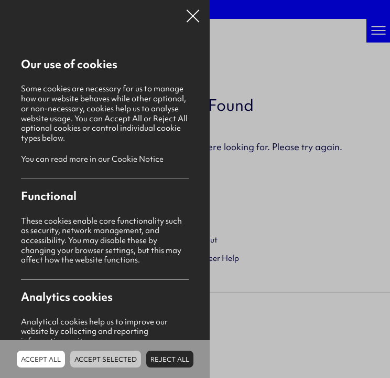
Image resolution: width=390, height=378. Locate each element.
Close (193, 12)
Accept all (41, 359)
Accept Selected (105, 359)
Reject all (169, 359)
